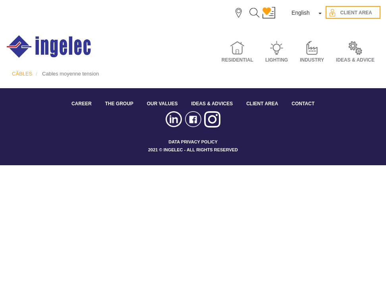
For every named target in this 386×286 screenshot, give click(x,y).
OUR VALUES (162, 103)
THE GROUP (119, 103)
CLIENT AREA (262, 103)
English (300, 13)
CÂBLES (22, 74)
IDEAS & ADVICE (355, 60)
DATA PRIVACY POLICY (192, 141)
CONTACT (303, 103)
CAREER (81, 103)
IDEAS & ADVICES (212, 103)
